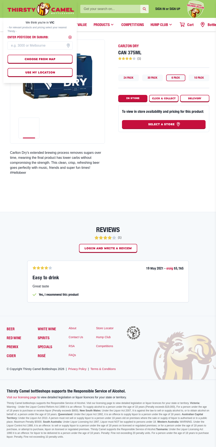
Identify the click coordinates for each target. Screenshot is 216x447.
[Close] (70, 37)
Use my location (40, 72)
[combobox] (40, 45)
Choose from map (40, 59)
